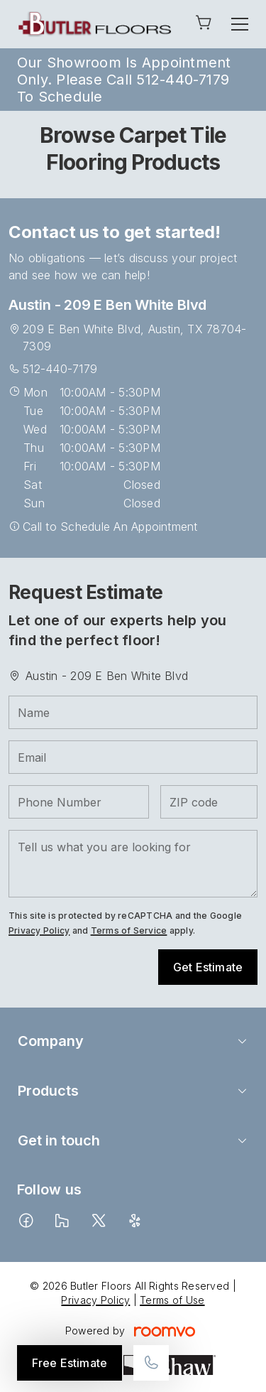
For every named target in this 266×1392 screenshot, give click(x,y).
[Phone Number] (79, 802)
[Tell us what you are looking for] (133, 863)
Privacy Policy (39, 930)
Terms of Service (129, 930)
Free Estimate (69, 1363)
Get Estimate (208, 967)
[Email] (133, 757)
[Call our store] (151, 1363)
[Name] (133, 712)
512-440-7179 (60, 369)
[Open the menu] (240, 24)
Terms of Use (172, 1300)
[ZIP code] (208, 802)
